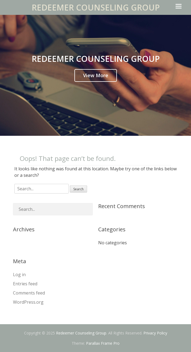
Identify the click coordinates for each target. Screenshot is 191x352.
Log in (19, 274)
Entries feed (25, 284)
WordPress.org (28, 302)
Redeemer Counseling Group (96, 7)
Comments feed (29, 293)
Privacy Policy (155, 333)
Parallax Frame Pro (103, 343)
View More (95, 75)
